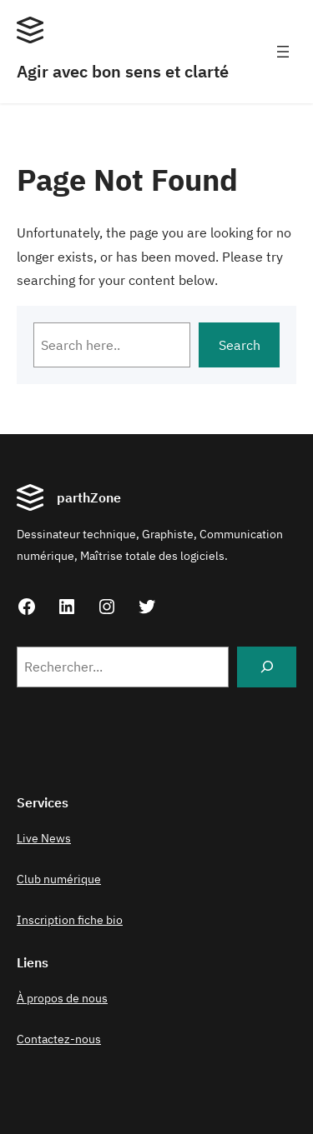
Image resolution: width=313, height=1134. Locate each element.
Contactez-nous (59, 1039)
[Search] (266, 667)
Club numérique (59, 879)
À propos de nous (62, 998)
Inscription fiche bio (70, 919)
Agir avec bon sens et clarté (123, 71)
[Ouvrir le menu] (283, 51)
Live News (44, 838)
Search (239, 345)
